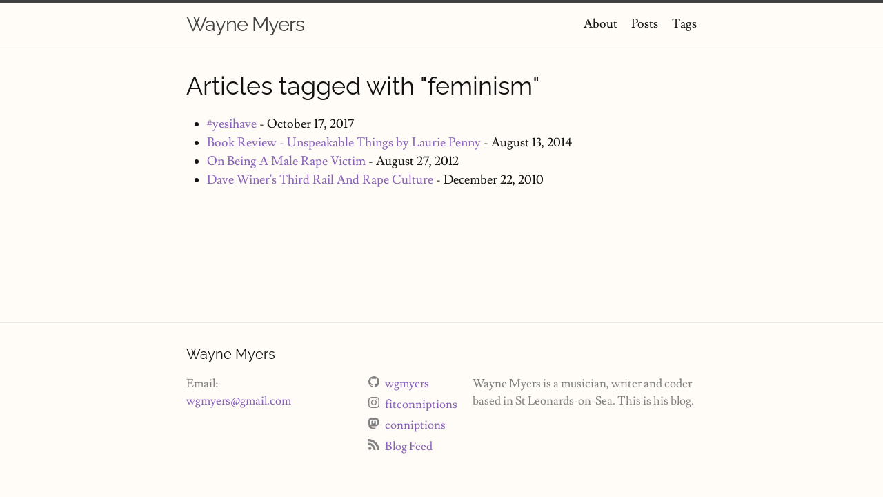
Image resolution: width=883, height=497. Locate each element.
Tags (684, 24)
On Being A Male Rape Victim (286, 161)
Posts (644, 24)
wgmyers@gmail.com (238, 401)
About (600, 24)
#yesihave (232, 124)
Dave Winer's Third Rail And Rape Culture (320, 180)
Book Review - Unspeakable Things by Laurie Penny (344, 142)
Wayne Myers (245, 24)
